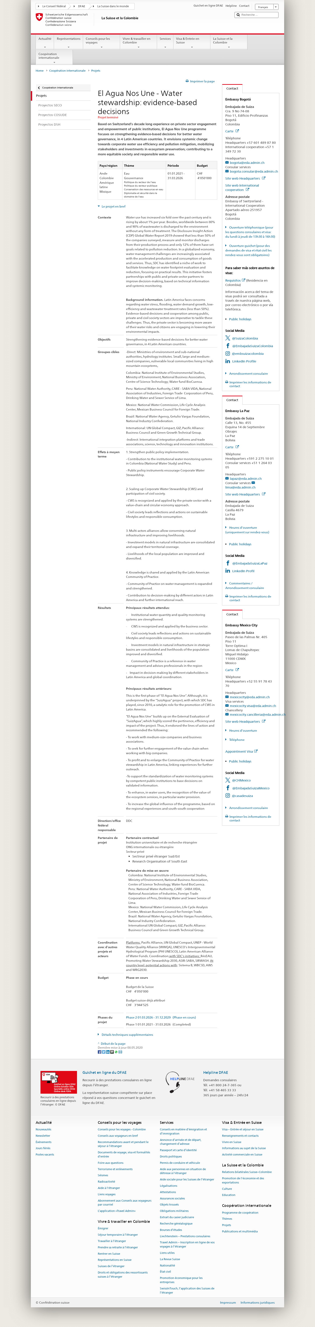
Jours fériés (43, 1148)
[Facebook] (100, 1051)
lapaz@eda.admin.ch (246, 478)
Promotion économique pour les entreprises (181, 1280)
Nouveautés (43, 1129)
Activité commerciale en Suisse (242, 1154)
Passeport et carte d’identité (178, 1150)
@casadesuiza (242, 796)
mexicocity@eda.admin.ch (250, 697)
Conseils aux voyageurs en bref (118, 1135)
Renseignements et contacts (240, 1135)
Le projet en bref (113, 206)
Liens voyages (107, 1194)
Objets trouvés (169, 1204)
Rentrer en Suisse (109, 1253)
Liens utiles (167, 1252)
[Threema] (112, 1051)
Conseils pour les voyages (101, 43)
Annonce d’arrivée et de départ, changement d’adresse (180, 1142)
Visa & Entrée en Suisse (192, 43)
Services (165, 43)
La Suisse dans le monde (113, 6)
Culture (227, 1188)
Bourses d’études (171, 1230)
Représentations (68, 43)
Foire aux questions (110, 1162)
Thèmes (227, 1219)
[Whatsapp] (116, 1051)
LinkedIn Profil (243, 571)
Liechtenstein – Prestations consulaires (185, 1236)
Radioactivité (106, 1181)
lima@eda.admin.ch (240, 487)
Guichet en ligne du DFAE (104, 1072)
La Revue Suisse (170, 1259)
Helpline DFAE (215, 1072)
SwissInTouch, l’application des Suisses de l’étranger (187, 1290)
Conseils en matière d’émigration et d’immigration (183, 1131)
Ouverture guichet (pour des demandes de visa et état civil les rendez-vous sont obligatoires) (248, 250)
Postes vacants (45, 1154)
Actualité (45, 43)
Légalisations (168, 1185)
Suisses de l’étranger (111, 1266)
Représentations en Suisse (114, 1260)
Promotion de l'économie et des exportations (243, 1180)
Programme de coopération (240, 1212)
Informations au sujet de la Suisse (244, 1148)
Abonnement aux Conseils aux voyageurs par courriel (124, 1202)
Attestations (168, 1192)
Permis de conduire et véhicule (180, 1162)
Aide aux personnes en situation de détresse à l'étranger (183, 1171)
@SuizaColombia (245, 338)
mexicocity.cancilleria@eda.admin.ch (258, 714)
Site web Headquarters (245, 178)
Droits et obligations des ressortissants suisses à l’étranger (123, 1274)
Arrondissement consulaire (248, 373)
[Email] (120, 1051)
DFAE (81, 6)
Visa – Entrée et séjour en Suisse (242, 1129)
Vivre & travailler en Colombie (138, 43)
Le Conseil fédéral (54, 6)
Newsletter (43, 1135)
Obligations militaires (174, 1211)
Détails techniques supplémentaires (127, 1034)
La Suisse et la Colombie (229, 43)
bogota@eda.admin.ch (247, 163)
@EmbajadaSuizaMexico (251, 788)
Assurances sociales (172, 1198)
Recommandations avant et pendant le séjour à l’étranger (123, 1144)
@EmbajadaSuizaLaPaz (250, 563)
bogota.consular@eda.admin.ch (254, 171)
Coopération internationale (54, 58)
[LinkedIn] (108, 1051)
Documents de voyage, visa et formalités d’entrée (124, 1154)
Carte (232, 131)
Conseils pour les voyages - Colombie (122, 1129)
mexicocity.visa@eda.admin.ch (253, 706)
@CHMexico (241, 780)
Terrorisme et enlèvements (115, 1169)
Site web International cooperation (242, 187)
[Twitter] (104, 1051)
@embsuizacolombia (248, 354)
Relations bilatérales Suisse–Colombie (247, 1172)
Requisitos (235, 280)
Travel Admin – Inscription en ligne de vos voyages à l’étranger (187, 1244)
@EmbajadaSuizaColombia (252, 346)
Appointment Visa (241, 751)
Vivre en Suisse (231, 1142)
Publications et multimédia (240, 1231)
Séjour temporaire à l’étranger (118, 1234)
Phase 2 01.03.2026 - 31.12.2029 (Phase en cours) (161, 1017)
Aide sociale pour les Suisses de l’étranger (187, 1179)
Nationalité (167, 1265)
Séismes (103, 1175)
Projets (226, 1225)
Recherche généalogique (176, 1223)
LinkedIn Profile (244, 361)
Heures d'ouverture (243, 730)
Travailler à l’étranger (112, 1241)
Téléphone (237, 739)
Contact (230, 88)
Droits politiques (171, 1156)
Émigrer (103, 1228)
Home (40, 70)
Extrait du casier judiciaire (177, 1217)
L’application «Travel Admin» (117, 1211)
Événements (43, 1142)
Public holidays (240, 319)
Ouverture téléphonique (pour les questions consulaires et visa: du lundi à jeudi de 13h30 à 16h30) (250, 232)
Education (228, 1195)
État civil (165, 1271)
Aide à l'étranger (109, 1188)
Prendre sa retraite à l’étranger (118, 1247)
